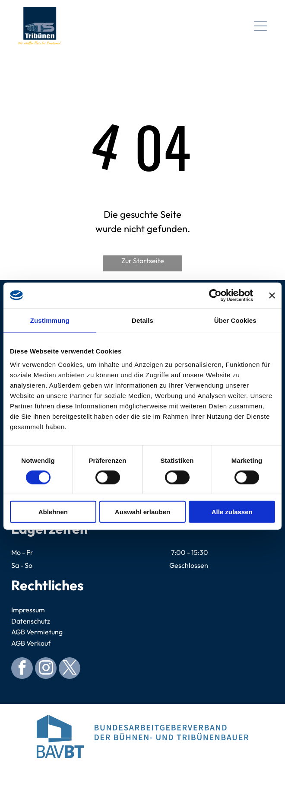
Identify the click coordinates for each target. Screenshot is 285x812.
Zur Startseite (142, 260)
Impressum (28, 609)
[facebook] (22, 669)
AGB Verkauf (31, 643)
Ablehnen (53, 512)
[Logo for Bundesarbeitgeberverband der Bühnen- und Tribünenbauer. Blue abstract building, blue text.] (142, 736)
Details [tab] (142, 320)
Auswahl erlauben (142, 512)
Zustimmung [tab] (50, 320)
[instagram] (46, 669)
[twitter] (69, 669)
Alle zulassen (232, 512)
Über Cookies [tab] (235, 320)
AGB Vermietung (37, 631)
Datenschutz (30, 621)
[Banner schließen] (272, 295)
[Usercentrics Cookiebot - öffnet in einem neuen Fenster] (215, 295)
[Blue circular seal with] (142, 779)
